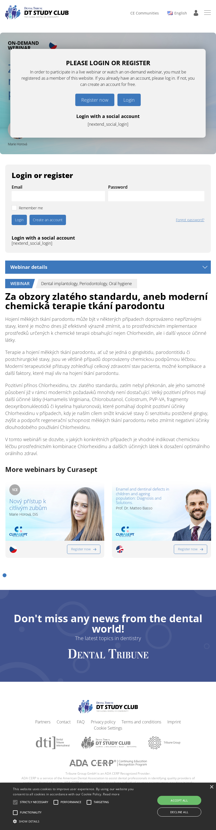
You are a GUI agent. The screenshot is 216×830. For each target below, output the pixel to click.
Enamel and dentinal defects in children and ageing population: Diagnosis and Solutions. (142, 496)
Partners (42, 722)
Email (17, 187)
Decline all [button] (179, 812)
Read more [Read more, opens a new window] (111, 794)
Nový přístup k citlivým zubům (28, 504)
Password (118, 187)
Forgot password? (190, 220)
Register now (94, 100)
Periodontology (93, 283)
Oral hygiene (120, 283)
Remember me (31, 207)
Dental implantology (59, 283)
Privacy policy (103, 722)
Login (129, 100)
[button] (4, 575)
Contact (64, 722)
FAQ (81, 722)
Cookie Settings (108, 728)
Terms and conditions (141, 722)
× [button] (211, 787)
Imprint (174, 722)
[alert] (108, 806)
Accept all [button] (179, 800)
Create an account (48, 219)
